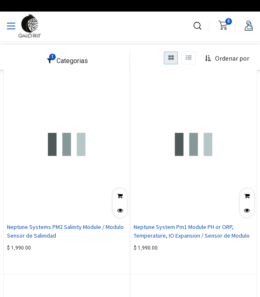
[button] (227, 58)
